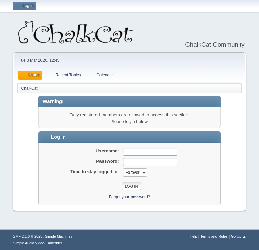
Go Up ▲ (238, 236)
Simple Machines (59, 236)
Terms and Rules (214, 236)
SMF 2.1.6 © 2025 (27, 236)
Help (193, 236)
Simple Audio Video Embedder (37, 243)
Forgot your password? (129, 197)
